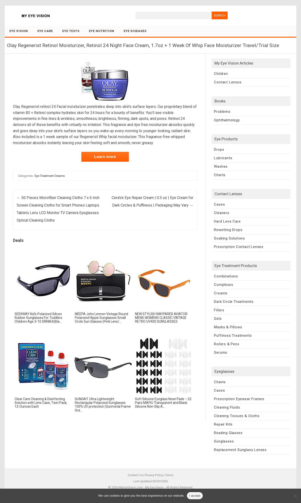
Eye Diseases (135, 31)
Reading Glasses (228, 433)
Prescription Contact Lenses (238, 247)
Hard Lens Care (227, 221)
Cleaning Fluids (227, 407)
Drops (219, 149)
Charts (220, 175)
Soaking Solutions (229, 238)
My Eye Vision (154, 487)
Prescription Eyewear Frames (239, 399)
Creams (220, 293)
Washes (221, 166)
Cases (219, 204)
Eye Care (45, 31)
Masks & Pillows (228, 327)
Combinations (226, 276)
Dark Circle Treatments (233, 302)
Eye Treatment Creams (50, 176)
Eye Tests (70, 31)
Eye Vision (18, 31)
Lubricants (223, 158)
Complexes (223, 285)
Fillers (219, 310)
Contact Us (135, 475)
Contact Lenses (227, 82)
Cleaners (221, 213)
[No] (295, 495)
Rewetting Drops (228, 230)
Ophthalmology (227, 120)
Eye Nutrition (101, 31)
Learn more (105, 156)
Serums (220, 352)
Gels (218, 318)
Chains (220, 382)
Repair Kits (223, 424)
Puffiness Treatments (233, 335)
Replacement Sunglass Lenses (240, 450)
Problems (222, 112)
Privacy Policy (154, 475)
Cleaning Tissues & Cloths (236, 416)
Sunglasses (224, 441)
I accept (195, 495)
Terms (169, 475)
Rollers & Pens (226, 344)
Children (221, 74)
